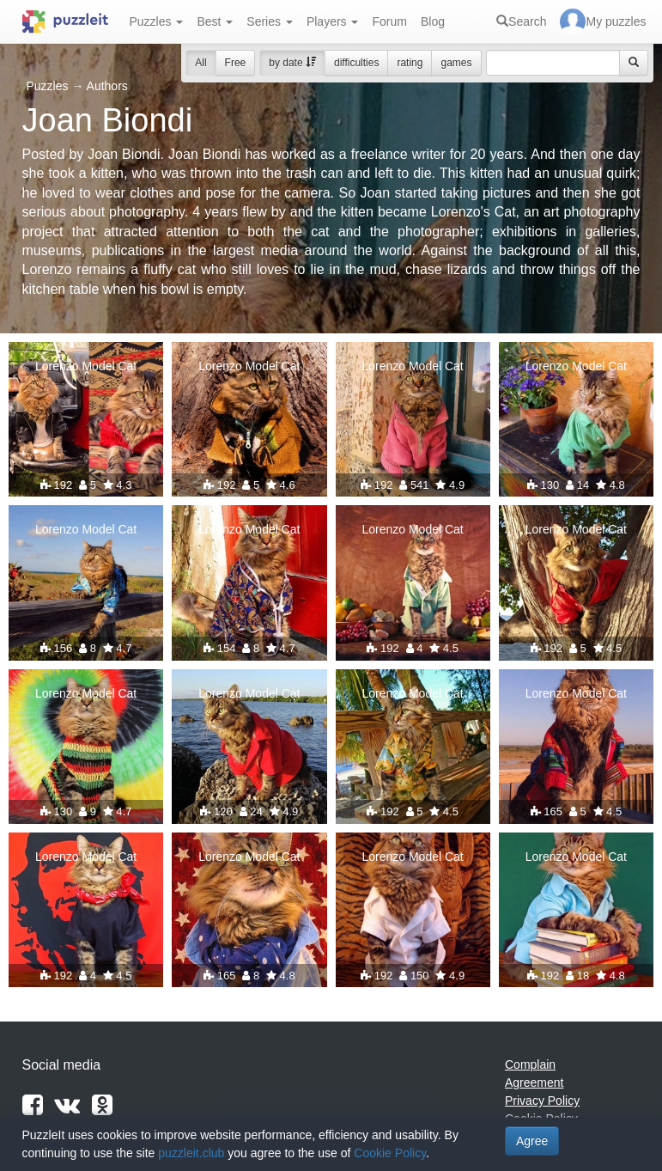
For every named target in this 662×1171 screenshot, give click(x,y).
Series (269, 21)
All (200, 63)
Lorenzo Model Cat (86, 366)
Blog (433, 21)
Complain (530, 1064)
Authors (107, 86)
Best (215, 21)
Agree (532, 1141)
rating (409, 63)
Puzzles (157, 21)
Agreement (534, 1082)
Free (235, 63)
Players (333, 21)
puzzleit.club (191, 1153)
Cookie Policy (390, 1153)
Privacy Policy (542, 1100)
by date (292, 63)
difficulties (356, 63)
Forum (389, 21)
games (455, 63)
